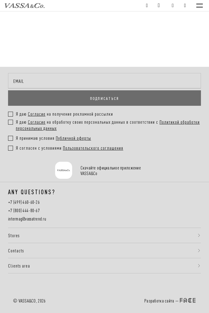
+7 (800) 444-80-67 (24, 210)
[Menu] (199, 5)
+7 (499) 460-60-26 (24, 202)
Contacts (16, 250)
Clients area (19, 265)
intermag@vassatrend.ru (27, 218)
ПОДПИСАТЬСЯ (104, 98)
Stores (14, 235)
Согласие (37, 121)
